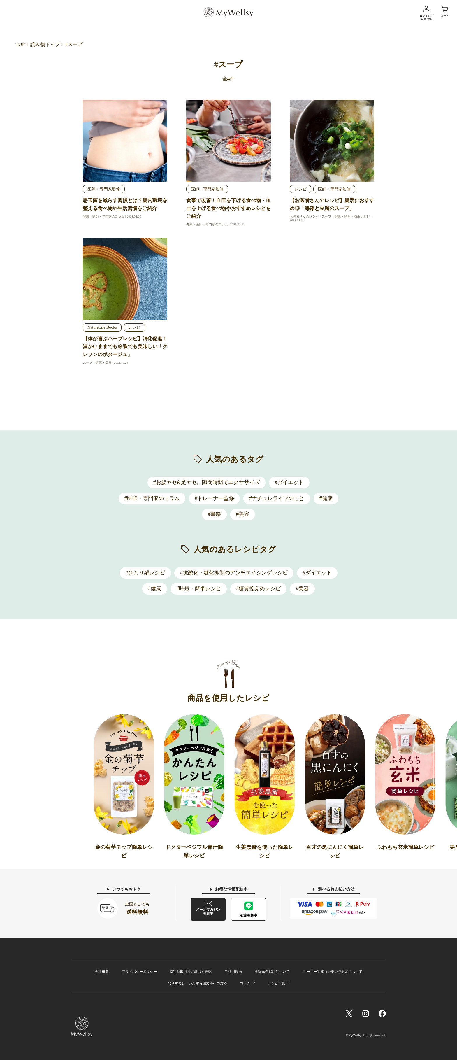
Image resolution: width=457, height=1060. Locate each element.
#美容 (242, 514)
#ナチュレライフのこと (276, 498)
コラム (245, 983)
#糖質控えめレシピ (258, 588)
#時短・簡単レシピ (198, 588)
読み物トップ (45, 44)
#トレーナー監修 (214, 498)
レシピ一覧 (276, 983)
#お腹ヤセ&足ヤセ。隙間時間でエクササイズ (206, 482)
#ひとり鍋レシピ (145, 573)
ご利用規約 (233, 972)
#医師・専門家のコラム (152, 498)
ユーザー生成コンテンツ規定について (332, 972)
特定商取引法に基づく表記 (191, 972)
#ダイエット (289, 482)
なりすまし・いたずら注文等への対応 (197, 983)
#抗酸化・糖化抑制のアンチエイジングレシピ (234, 573)
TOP (20, 44)
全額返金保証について (272, 972)
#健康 (326, 498)
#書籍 (214, 514)
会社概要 (102, 972)
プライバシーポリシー (139, 972)
